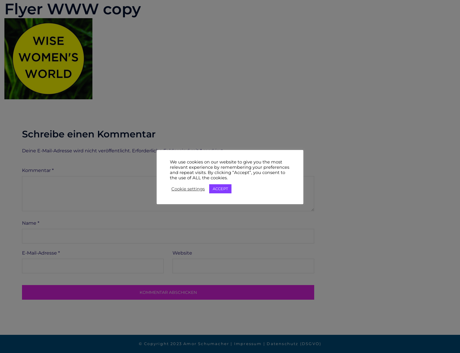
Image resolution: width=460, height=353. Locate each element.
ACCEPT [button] (220, 188)
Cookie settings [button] (188, 189)
